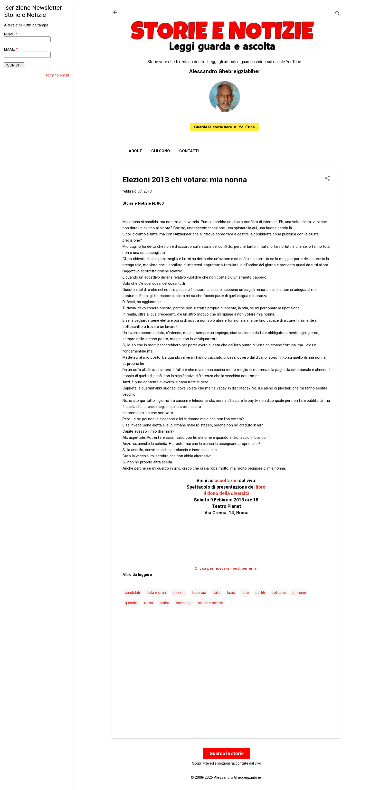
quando (131, 603)
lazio (231, 592)
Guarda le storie (227, 753)
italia (217, 592)
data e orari (156, 592)
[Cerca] (338, 14)
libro (261, 487)
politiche (279, 592)
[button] (327, 178)
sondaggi (183, 603)
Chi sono (160, 151)
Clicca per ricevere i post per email (227, 568)
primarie (299, 592)
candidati (132, 592)
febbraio (199, 592)
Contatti (189, 151)
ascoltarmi (226, 480)
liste (245, 592)
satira (164, 603)
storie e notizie (210, 603)
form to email (57, 75)
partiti (260, 592)
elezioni (179, 592)
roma (148, 603)
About (135, 151)
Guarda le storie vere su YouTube (224, 127)
